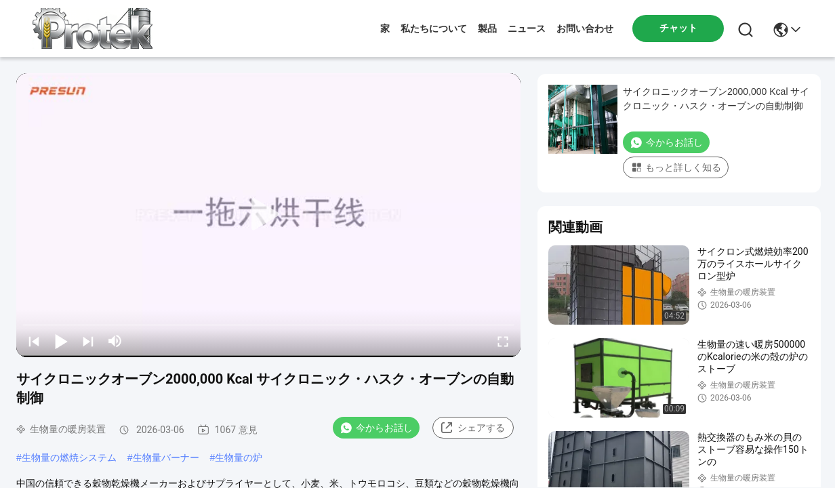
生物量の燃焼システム (69, 457)
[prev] (33, 341)
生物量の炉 (238, 457)
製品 (487, 28)
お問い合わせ (584, 28)
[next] (88, 341)
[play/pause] (61, 341)
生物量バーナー (166, 457)
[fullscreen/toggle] (502, 341)
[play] (268, 215)
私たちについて (434, 28)
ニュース (527, 28)
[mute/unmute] (115, 341)
